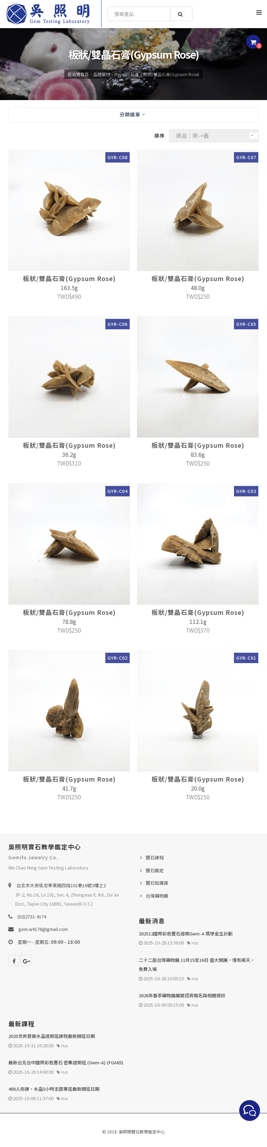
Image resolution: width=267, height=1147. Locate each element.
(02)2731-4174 (31, 916)
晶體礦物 (101, 74)
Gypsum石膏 (126, 74)
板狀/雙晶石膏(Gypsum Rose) (171, 74)
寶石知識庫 (157, 883)
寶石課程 (155, 857)
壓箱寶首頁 (78, 74)
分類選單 (132, 114)
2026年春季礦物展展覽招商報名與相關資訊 (182, 995)
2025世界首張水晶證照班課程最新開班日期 (51, 1036)
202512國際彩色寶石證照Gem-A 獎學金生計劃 (186, 933)
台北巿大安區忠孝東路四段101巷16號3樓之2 (61, 885)
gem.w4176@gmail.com (43, 929)
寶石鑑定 (155, 870)
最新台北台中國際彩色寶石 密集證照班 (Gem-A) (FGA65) (65, 1062)
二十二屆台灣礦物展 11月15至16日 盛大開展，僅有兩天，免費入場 (197, 965)
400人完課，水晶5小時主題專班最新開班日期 (53, 1089)
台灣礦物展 (157, 895)
